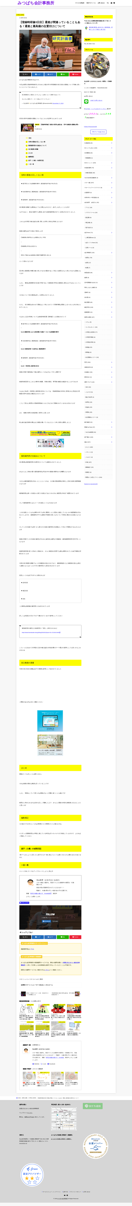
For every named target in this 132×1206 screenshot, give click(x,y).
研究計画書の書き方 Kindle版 (40, 893)
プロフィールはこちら (98, 131)
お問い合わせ (101, 3)
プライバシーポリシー (75, 1192)
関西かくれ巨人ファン (93, 474)
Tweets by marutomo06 (90, 481)
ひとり (89, 444)
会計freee (88, 231)
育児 (87, 360)
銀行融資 (88, 420)
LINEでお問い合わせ (96, 100)
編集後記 (30, 156)
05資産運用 (89, 167)
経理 (88, 261)
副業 (86, 276)
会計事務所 (89, 251)
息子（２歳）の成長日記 (35, 160)
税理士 (88, 256)
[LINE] (114, 3)
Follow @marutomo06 (90, 126)
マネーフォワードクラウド (93, 187)
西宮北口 (88, 375)
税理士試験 (89, 315)
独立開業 (88, 301)
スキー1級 (89, 182)
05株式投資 (90, 172)
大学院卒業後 (90, 335)
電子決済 (89, 227)
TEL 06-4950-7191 (89, 43)
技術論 (88, 345)
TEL (108, 3)
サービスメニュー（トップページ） (52, 1192)
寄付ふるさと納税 (90, 286)
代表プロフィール (91, 3)
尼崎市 (87, 291)
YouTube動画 (90, 430)
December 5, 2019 (57, 103)
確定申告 (88, 306)
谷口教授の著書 (32, 149)
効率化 (88, 400)
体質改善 (88, 271)
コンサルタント (91, 325)
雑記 (87, 439)
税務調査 (88, 311)
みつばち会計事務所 (36, 3)
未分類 (87, 296)
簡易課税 (89, 157)
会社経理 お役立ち (91, 202)
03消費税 (88, 152)
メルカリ (89, 454)
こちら (32, 949)
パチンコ (89, 449)
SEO (88, 385)
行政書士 (88, 370)
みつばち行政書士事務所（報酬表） (61, 1139)
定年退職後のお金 (91, 281)
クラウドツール (91, 212)
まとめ (29, 153)
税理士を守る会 (29, 1117)
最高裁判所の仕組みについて (36, 145)
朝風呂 (88, 469)
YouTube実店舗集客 (91, 177)
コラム (88, 320)
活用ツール (89, 246)
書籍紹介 (89, 464)
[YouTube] (111, 3)
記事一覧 (65, 1192)
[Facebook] (46, 921)
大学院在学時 (90, 340)
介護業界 (88, 192)
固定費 (88, 217)
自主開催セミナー (92, 355)
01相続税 (88, 143)
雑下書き (88, 435)
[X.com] (55, 921)
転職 (87, 266)
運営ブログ (89, 380)
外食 (88, 459)
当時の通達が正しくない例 (35, 141)
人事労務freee (90, 236)
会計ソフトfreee (91, 241)
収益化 (88, 405)
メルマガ (89, 390)
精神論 (88, 350)
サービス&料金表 (79, 3)
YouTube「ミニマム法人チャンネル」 (96, 108)
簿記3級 (88, 222)
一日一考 (30, 164)
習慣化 (88, 410)
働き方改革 (89, 395)
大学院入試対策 (20, 14)
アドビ (88, 207)
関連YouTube (89, 425)
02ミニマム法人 (90, 147)
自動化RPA (88, 365)
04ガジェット (90, 162)
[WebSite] (35, 1064)
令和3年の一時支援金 (91, 197)
